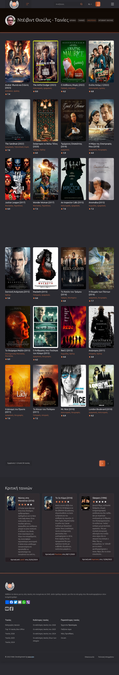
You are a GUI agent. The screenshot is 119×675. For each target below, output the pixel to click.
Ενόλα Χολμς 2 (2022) (99, 85)
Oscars (63, 638)
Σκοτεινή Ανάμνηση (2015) (17, 292)
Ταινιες (81, 20)
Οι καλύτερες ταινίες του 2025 (44, 629)
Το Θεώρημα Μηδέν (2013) (17, 350)
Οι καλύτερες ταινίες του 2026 (44, 625)
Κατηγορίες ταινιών (12, 625)
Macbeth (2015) (40, 292)
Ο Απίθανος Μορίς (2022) (72, 85)
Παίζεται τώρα (66, 629)
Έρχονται (69, 625)
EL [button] (90, 4)
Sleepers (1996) (100, 498)
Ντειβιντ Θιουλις (106, 20)
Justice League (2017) (15, 202)
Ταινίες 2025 (10, 638)
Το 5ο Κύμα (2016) (64, 498)
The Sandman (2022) (14, 144)
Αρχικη (73, 20)
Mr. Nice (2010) (68, 409)
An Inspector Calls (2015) (72, 202)
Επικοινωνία (89, 657)
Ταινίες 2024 (10, 642)
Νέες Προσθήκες (67, 633)
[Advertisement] (59, 228)
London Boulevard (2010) (100, 409)
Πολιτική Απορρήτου (106, 657)
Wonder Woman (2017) (43, 202)
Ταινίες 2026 (10, 633)
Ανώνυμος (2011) (97, 350)
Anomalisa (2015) (97, 202)
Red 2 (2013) (67, 350)
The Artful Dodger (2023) (44, 85)
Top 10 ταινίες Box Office (14, 629)
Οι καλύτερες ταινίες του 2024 (44, 633)
